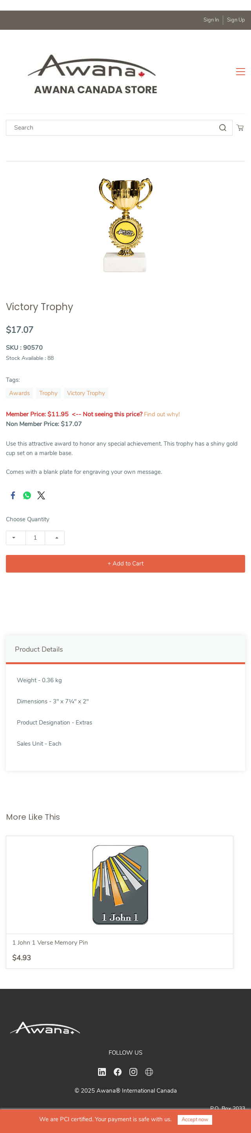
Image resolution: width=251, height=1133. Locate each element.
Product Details (39, 615)
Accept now (195, 1119)
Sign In (211, 19)
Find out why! (162, 380)
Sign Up (236, 19)
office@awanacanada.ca (213, 1100)
